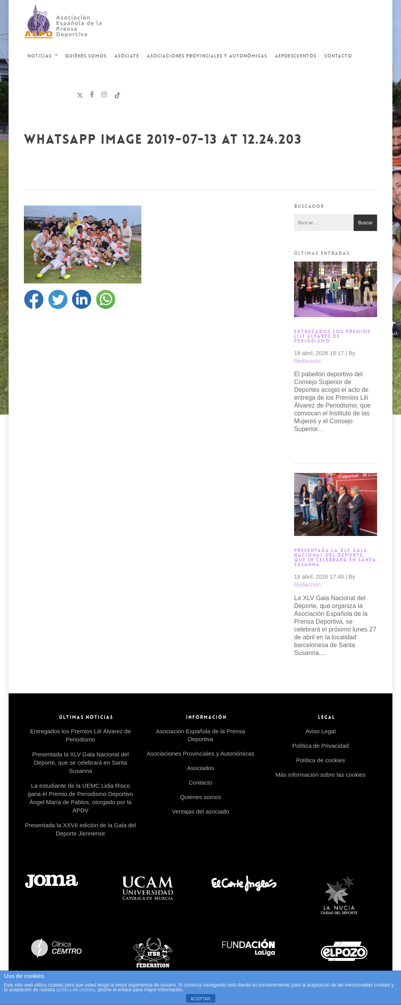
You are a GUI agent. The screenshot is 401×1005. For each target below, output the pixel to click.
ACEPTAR (200, 998)
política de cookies (75, 989)
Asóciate (126, 56)
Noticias (42, 57)
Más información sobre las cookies (320, 774)
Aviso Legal (320, 731)
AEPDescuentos (295, 56)
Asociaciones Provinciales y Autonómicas (207, 56)
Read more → (313, 446)
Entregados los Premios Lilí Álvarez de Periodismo (332, 336)
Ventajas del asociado (200, 811)
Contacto (338, 56)
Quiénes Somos (86, 56)
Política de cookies (320, 760)
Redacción (307, 361)
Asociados (200, 768)
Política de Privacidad (320, 745)
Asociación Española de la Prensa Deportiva (200, 735)
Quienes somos (200, 797)
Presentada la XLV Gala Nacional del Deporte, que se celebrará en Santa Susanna (335, 557)
